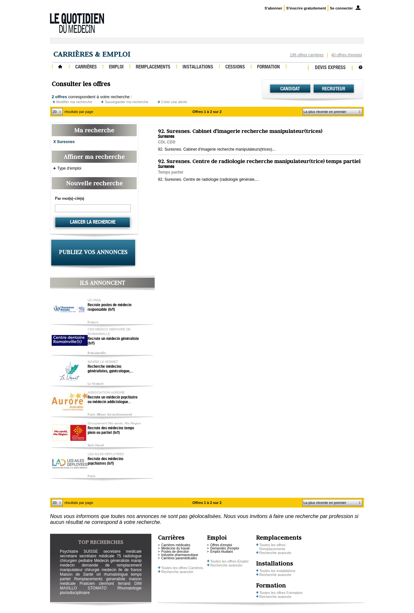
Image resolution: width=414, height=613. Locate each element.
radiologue (132, 556)
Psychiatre (69, 551)
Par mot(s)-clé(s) (69, 199)
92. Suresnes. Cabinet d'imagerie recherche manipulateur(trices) (240, 131)
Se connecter (341, 8)
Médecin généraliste (111, 560)
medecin (67, 565)
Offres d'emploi (221, 545)
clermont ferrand (114, 583)
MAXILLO (68, 588)
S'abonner (273, 8)
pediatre (85, 560)
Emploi (116, 67)
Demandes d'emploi (224, 548)
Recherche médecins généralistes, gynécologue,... (110, 369)
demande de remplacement (112, 565)
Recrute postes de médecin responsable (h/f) (109, 307)
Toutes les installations (277, 571)
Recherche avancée (177, 572)
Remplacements (153, 67)
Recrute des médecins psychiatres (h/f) (105, 461)
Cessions (235, 67)
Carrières (86, 67)
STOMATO (97, 588)
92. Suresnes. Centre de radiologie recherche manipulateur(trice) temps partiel (259, 161)
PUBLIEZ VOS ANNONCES (93, 252)
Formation (268, 67)
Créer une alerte (174, 102)
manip (136, 560)
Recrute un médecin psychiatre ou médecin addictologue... (113, 400)
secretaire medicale (122, 551)
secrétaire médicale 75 (100, 556)
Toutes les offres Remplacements (272, 547)
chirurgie (91, 569)
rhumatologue (116, 574)
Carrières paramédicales (179, 558)
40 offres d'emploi (346, 55)
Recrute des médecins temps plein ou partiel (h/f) (111, 430)
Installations (197, 67)
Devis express (330, 67)
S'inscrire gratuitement (306, 8)
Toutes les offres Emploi (229, 561)
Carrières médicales (175, 545)
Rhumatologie (129, 588)
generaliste (116, 579)
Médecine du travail (175, 548)
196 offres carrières (306, 55)
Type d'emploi (69, 168)
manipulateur (71, 569)
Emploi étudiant (221, 551)
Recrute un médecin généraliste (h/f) (113, 341)
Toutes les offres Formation (280, 593)
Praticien (87, 583)
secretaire (68, 556)
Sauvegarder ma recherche (126, 102)
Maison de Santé (76, 574)
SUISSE (90, 551)
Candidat (290, 88)
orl (98, 574)
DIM (138, 583)
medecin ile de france (122, 569)
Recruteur (333, 88)
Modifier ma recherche (74, 102)
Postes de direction (175, 551)
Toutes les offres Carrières (182, 568)
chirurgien (68, 560)
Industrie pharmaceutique (179, 555)
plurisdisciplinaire (75, 592)
